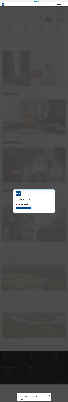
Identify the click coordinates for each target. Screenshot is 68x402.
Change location (36, 1)
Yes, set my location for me (23, 208)
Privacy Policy (38, 398)
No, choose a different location (40, 208)
